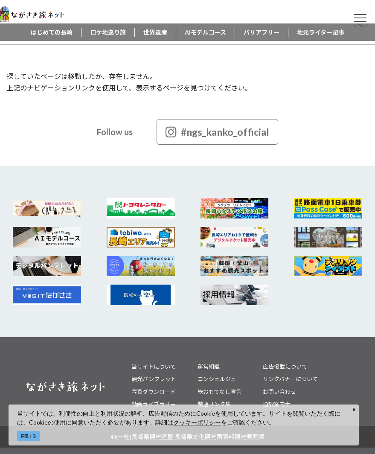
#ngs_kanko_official (217, 131)
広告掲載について (285, 366)
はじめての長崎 (52, 32)
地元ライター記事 (320, 32)
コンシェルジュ (217, 378)
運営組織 (209, 366)
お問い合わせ (279, 391)
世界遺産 (155, 32)
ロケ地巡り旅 (108, 32)
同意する (28, 436)
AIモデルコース (205, 32)
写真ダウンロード (153, 391)
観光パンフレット (153, 378)
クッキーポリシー (197, 422)
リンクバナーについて (290, 378)
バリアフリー (261, 32)
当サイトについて (153, 366)
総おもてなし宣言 (219, 391)
